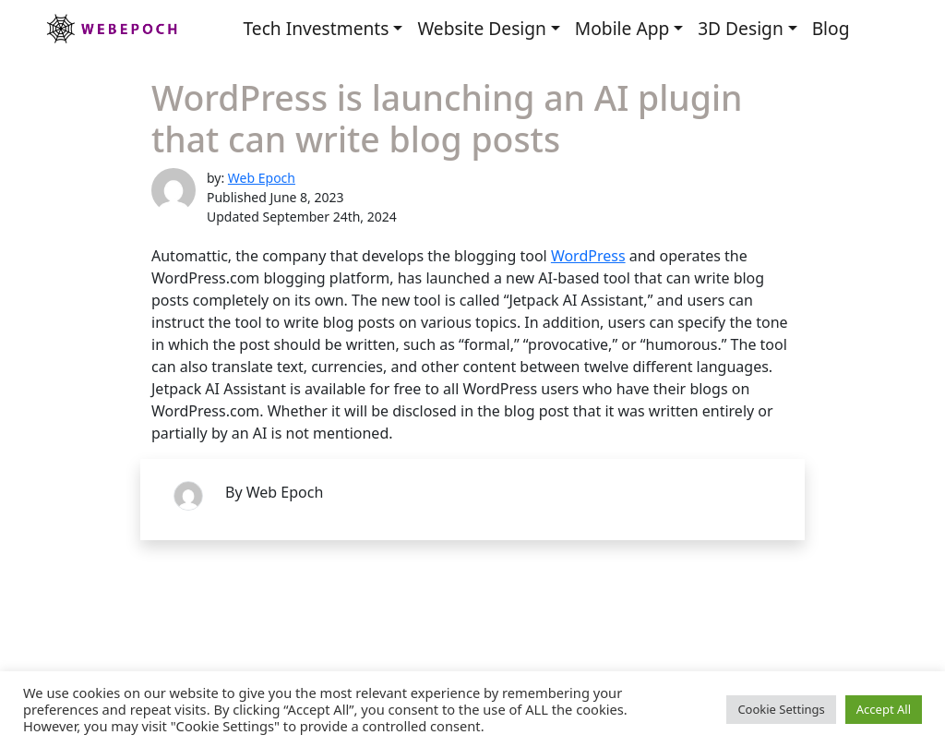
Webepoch (111, 28)
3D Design (741, 28)
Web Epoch (261, 178)
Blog (831, 28)
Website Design (481, 28)
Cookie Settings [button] (780, 709)
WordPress (588, 256)
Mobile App (622, 28)
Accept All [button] (883, 709)
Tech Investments (316, 28)
